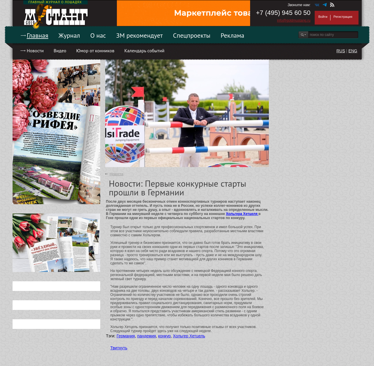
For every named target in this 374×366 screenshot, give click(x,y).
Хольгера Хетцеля (242, 214)
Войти (323, 16)
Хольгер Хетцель (189, 336)
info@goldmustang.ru (293, 20)
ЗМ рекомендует (139, 35)
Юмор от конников (95, 50)
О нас (98, 35)
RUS (340, 50)
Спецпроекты (191, 35)
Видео (59, 50)
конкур (164, 336)
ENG (352, 50)
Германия (126, 336)
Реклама (232, 35)
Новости (35, 50)
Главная (38, 35)
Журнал (69, 35)
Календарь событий (144, 50)
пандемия (146, 336)
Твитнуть (118, 348)
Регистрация (342, 16)
